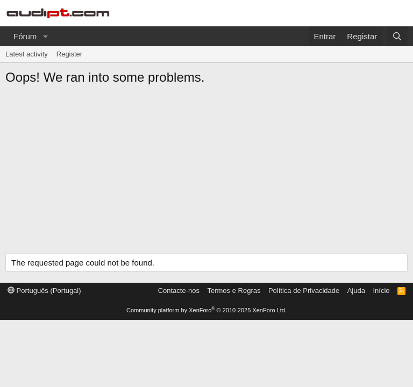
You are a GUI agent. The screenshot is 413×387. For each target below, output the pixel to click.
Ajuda (356, 290)
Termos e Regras (233, 290)
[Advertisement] (206, 172)
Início (381, 290)
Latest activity (26, 54)
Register (69, 54)
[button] (45, 36)
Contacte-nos (179, 290)
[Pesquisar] (397, 36)
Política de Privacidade (303, 290)
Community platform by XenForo (206, 310)
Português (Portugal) (44, 290)
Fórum (25, 36)
